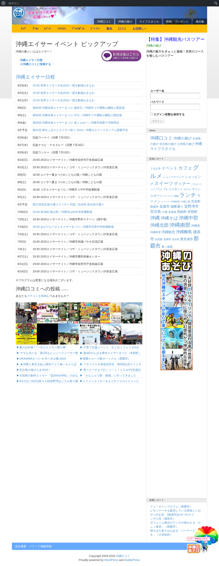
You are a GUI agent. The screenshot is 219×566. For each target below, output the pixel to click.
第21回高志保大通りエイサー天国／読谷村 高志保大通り (68, 204)
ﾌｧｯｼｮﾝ (61, 28)
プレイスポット (173, 189)
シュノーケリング (173, 176)
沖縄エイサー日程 (31, 60)
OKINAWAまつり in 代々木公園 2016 (42, 358)
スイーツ (163, 183)
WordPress (111, 560)
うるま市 (155, 168)
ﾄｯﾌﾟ (24, 28)
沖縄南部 (179, 225)
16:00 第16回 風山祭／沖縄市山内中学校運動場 (62, 211)
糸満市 (167, 239)
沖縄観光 (168, 232)
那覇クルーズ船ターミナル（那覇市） (107, 358)
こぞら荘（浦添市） (163, 518)
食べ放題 (167, 246)
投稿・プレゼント (177, 21)
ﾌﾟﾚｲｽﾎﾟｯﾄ (78, 28)
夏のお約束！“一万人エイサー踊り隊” (42, 347)
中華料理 (175, 201)
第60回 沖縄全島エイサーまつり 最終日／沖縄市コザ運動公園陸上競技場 (79, 107)
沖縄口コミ (104, 21)
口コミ (122, 28)
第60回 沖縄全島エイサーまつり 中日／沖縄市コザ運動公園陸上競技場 (77, 115)
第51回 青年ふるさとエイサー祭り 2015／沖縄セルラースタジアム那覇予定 (80, 130)
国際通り (176, 206)
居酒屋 (172, 211)
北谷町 (196, 201)
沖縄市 (195, 225)
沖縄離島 (184, 232)
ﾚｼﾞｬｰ (47, 28)
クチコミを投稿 (37, 295)
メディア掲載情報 (40, 546)
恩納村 (182, 211)
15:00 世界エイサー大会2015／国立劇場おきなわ (64, 85)
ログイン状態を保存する (167, 114)
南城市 (154, 206)
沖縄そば (169, 218)
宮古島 (155, 211)
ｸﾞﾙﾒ (35, 28)
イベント (169, 168)
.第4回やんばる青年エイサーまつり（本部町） (112, 353)
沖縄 (155, 217)
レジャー (165, 201)
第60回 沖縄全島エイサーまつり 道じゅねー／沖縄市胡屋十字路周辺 (76, 122)
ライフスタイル (149, 21)
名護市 (164, 206)
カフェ (185, 167)
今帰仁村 (185, 201)
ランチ (187, 195)
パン (158, 189)
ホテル (187, 189)
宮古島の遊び (167, 144)
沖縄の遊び (125, 21)
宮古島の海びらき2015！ (35, 369)
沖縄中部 (188, 217)
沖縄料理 (155, 232)
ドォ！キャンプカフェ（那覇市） (171, 506)
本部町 (192, 212)
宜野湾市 (191, 206)
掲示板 (200, 21)
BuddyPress (131, 560)
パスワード (175, 105)
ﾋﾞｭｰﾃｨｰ (95, 28)
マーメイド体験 (171, 196)
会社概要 (20, 546)
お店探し (139, 28)
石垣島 (159, 239)
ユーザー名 (175, 94)
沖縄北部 (159, 225)
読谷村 (175, 239)
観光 (109, 28)
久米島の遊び (185, 144)
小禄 (164, 211)
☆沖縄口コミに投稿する (35, 64)
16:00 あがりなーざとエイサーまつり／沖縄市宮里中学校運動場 (73, 226)
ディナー (182, 183)
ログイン (13, 3)
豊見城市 (186, 239)
